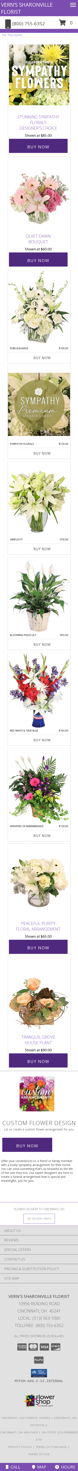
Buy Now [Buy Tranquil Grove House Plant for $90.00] (38, 1061)
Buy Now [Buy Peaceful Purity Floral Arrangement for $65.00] (38, 948)
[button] (66, 24)
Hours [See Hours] (65, 1467)
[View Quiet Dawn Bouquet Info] (39, 194)
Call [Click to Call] (13, 1467)
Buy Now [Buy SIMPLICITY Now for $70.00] (42, 549)
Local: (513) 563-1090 (39, 1318)
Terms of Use (39, 1454)
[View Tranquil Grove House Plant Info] (39, 995)
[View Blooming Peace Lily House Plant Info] (39, 595)
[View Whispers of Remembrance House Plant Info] (39, 786)
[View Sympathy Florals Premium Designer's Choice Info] (39, 404)
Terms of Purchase (51, 1447)
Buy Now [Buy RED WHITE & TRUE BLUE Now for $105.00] (42, 740)
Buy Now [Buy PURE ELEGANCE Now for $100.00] (42, 357)
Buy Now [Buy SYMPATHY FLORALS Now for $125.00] (42, 453)
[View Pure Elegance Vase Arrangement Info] (39, 308)
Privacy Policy (20, 1447)
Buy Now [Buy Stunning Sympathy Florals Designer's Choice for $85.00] (38, 147)
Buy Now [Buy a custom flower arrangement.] (27, 1146)
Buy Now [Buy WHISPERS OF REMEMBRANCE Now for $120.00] (42, 835)
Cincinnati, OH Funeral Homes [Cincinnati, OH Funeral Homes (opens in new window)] (25, 1418)
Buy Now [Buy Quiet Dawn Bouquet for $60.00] (38, 260)
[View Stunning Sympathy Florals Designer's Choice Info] (39, 75)
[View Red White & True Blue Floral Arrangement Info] (39, 690)
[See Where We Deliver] (39, 1218)
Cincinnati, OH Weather (19, 1432)
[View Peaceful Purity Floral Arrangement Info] (39, 881)
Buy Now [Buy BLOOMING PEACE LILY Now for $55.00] (42, 644)
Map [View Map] (39, 1467)
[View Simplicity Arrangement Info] (39, 499)
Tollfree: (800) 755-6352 (39, 1325)
